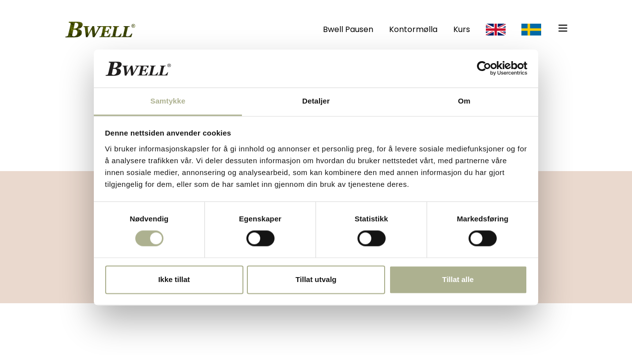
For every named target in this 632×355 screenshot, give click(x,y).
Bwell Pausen (348, 29)
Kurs (461, 29)
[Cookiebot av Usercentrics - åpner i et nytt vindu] (484, 68)
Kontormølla (413, 29)
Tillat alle (458, 279)
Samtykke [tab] (168, 101)
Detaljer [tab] (316, 101)
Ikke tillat (174, 279)
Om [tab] (464, 101)
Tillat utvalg (315, 279)
